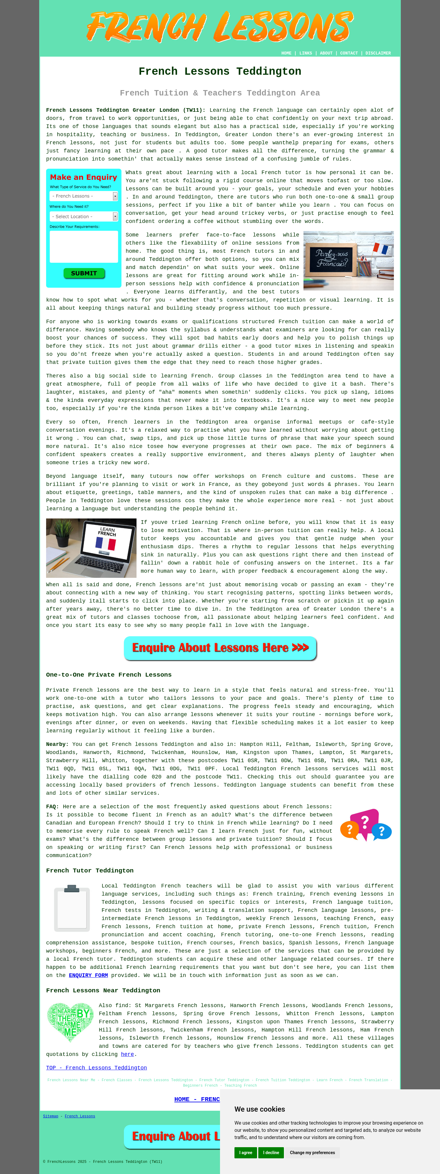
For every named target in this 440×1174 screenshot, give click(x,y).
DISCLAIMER (378, 53)
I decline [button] (271, 1152)
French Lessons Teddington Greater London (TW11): (126, 110)
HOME (286, 53)
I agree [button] (245, 1152)
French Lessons (80, 1116)
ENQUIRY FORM (88, 975)
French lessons (270, 1038)
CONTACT (349, 53)
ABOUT (326, 53)
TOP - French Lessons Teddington (96, 1068)
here (127, 1054)
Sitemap (50, 1116)
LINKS (305, 53)
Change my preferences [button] (312, 1152)
